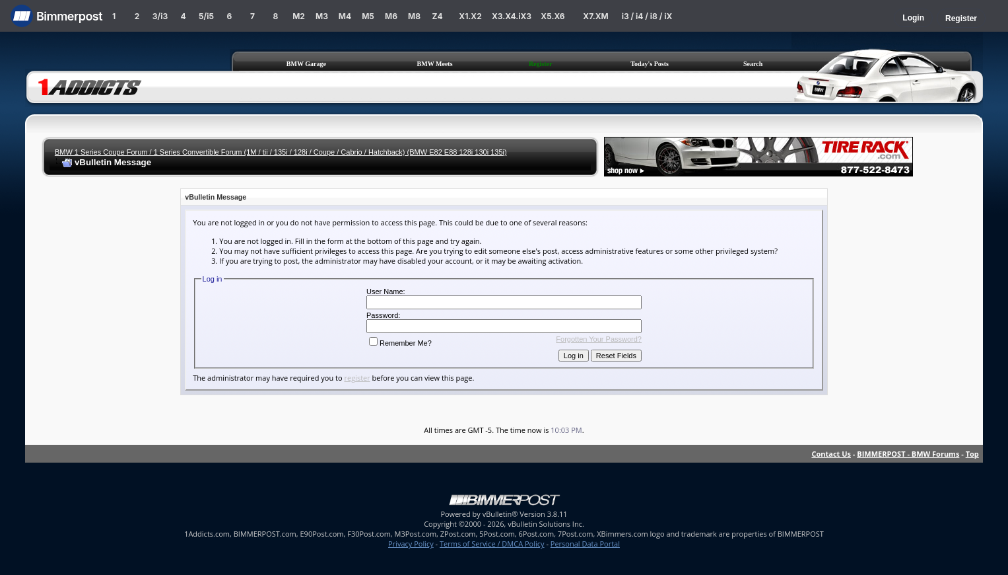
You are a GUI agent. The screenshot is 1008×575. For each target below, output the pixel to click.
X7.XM (595, 16)
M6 (391, 16)
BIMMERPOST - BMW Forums (908, 454)
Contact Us (831, 454)
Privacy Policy (411, 544)
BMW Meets (435, 63)
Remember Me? (400, 343)
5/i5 (206, 16)
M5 (368, 16)
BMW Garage (306, 63)
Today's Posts (649, 63)
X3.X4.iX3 (511, 16)
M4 (345, 16)
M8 (414, 16)
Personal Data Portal (585, 544)
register (357, 378)
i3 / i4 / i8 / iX (647, 16)
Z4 (437, 16)
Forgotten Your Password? (599, 339)
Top (972, 454)
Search (752, 63)
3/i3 (160, 16)
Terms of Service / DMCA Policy (492, 544)
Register (961, 18)
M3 (322, 16)
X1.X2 (470, 16)
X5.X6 (552, 16)
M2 (298, 16)
